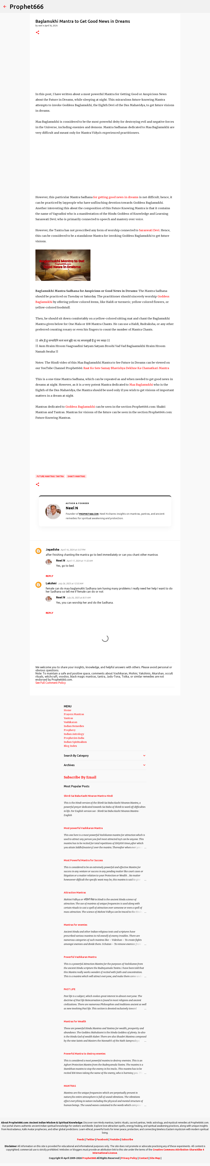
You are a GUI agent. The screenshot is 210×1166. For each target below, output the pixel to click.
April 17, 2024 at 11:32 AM (80, 560)
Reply (49, 576)
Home (67, 710)
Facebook (102, 1139)
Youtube (115, 1139)
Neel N (60, 560)
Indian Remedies (74, 726)
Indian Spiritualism (75, 742)
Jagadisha (52, 549)
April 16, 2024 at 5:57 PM (73, 549)
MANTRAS (70, 1085)
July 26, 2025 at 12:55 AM (70, 583)
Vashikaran (70, 722)
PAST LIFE (69, 989)
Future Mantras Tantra (50, 476)
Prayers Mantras (74, 714)
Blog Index (70, 745)
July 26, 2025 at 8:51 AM (78, 597)
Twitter (90, 1139)
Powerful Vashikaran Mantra (80, 957)
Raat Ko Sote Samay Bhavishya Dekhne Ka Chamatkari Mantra (126, 368)
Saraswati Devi (149, 230)
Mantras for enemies (75, 924)
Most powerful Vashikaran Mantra (83, 828)
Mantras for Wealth (75, 1021)
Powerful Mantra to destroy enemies (84, 1053)
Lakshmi (51, 583)
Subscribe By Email (80, 777)
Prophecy (70, 730)
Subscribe (127, 1139)
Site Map (155, 1158)
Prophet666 (27, 6)
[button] (37, 32)
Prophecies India (74, 738)
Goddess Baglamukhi (80, 406)
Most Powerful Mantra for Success (83, 860)
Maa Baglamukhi (141, 384)
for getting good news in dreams (115, 197)
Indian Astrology (74, 734)
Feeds (80, 1139)
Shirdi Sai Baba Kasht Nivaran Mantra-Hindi (88, 796)
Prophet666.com (89, 514)
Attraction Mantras (75, 892)
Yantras (68, 718)
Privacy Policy (129, 1158)
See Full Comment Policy (50, 682)
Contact (143, 1158)
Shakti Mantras (76, 476)
